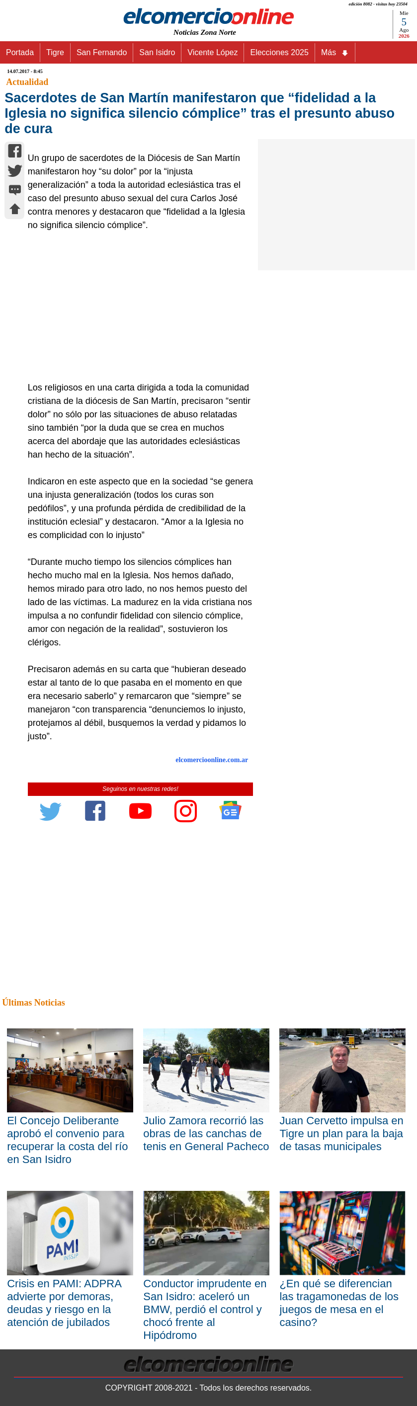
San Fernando (102, 52)
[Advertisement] (137, 306)
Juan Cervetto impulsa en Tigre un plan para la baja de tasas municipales (341, 1133)
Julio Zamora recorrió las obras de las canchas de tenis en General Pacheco (206, 1133)
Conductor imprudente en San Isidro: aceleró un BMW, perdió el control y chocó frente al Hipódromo (204, 1309)
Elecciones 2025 (279, 52)
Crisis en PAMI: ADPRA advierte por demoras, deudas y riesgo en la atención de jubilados (64, 1302)
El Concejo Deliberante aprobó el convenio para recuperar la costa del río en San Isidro (67, 1140)
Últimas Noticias (33, 1003)
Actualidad (27, 82)
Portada (20, 52)
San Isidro (157, 52)
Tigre (55, 52)
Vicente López (212, 52)
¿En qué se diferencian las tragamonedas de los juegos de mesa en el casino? (339, 1302)
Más (335, 52)
